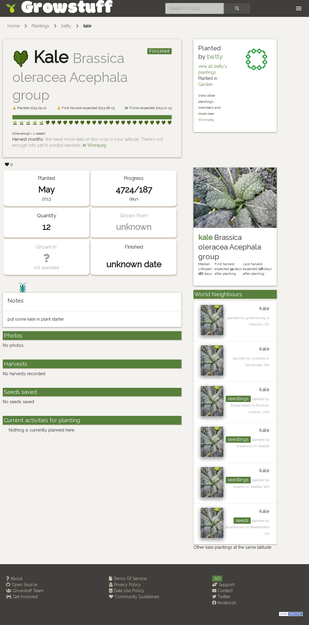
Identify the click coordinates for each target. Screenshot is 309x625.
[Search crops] (194, 8)
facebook (224, 602)
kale (87, 26)
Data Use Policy (126, 590)
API (217, 578)
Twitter (221, 596)
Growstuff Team (24, 590)
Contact (222, 590)
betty (66, 26)
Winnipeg (96, 145)
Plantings (40, 26)
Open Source (21, 584)
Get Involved (21, 596)
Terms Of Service (128, 578)
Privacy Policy (125, 584)
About (14, 578)
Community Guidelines (134, 596)
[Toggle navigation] (298, 8)
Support (223, 584)
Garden (205, 84)
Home (14, 26)
